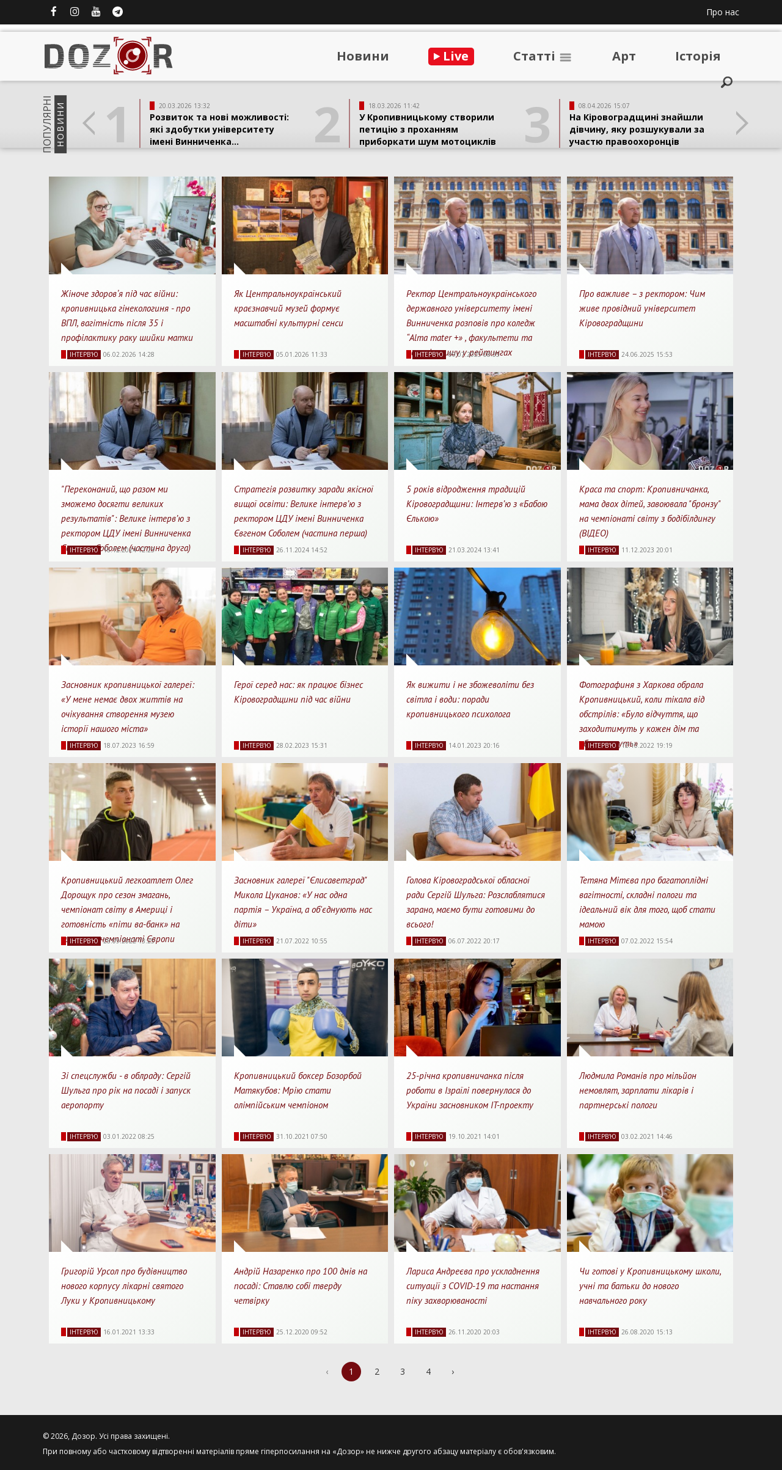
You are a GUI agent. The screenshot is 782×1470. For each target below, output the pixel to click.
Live (451, 56)
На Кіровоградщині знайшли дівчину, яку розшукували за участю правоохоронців (636, 129)
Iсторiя (698, 56)
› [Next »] (452, 1371)
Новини (363, 56)
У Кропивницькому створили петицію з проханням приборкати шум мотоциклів (427, 129)
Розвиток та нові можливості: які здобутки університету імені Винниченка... (219, 129)
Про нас (722, 12)
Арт (624, 56)
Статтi (543, 56)
